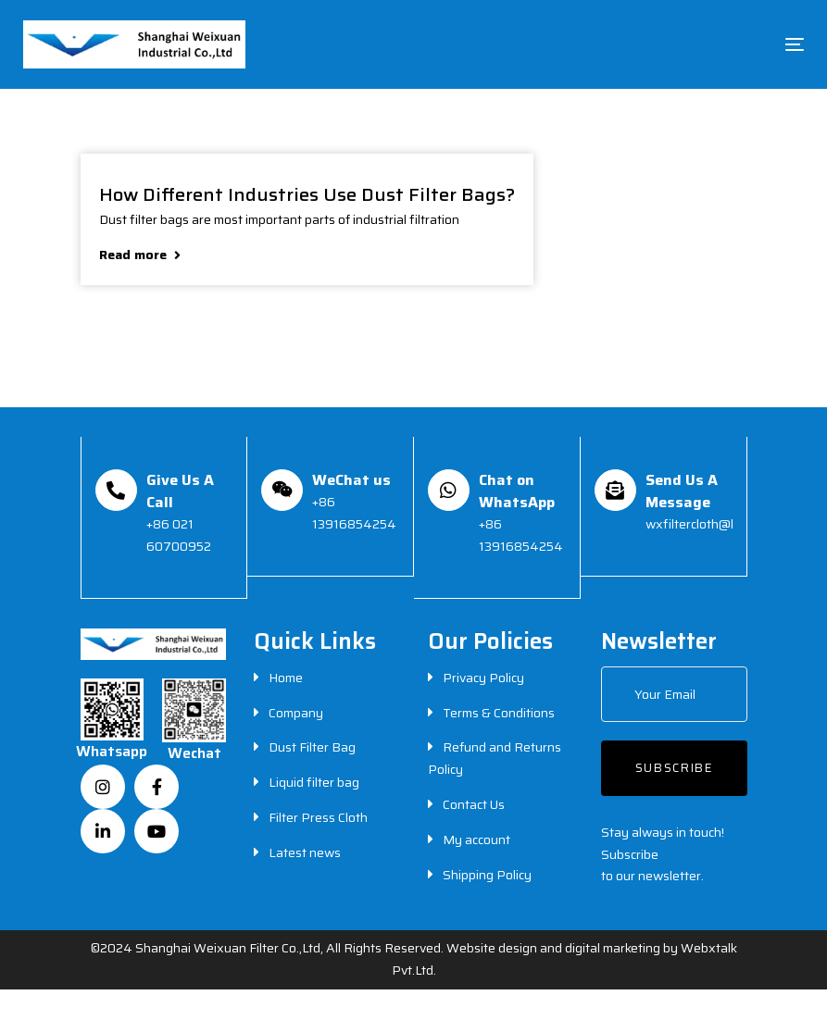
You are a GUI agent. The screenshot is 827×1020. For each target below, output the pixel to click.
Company (296, 713)
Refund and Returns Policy (494, 758)
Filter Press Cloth (318, 817)
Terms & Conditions (499, 713)
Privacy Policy (483, 677)
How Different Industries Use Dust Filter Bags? (307, 192)
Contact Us (474, 804)
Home (286, 677)
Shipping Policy (487, 875)
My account (476, 839)
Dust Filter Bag (312, 747)
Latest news (305, 852)
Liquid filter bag (314, 782)
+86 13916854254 (354, 512)
